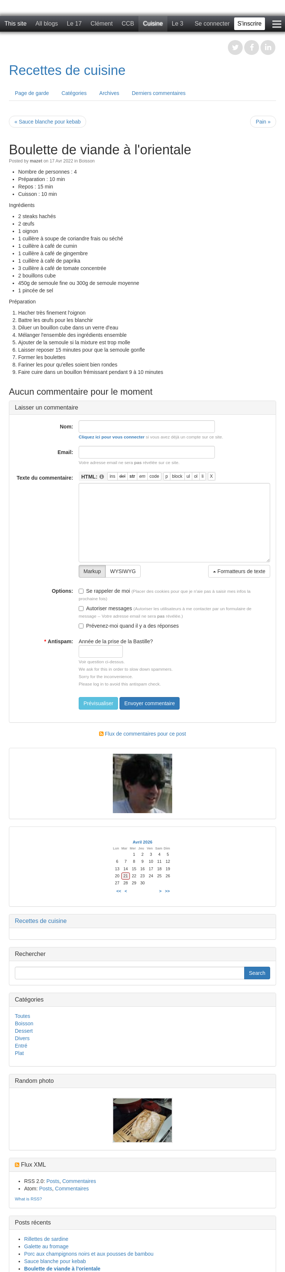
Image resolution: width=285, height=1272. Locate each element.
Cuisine (153, 23)
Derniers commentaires (159, 93)
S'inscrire (250, 23)
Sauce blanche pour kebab (55, 1261)
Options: (62, 591)
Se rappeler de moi (104, 591)
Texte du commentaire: (45, 478)
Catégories (74, 93)
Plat (19, 1053)
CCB (128, 23)
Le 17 (74, 23)
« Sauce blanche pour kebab (47, 122)
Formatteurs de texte (239, 571)
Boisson (87, 161)
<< (118, 891)
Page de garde (32, 93)
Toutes (22, 1016)
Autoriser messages (105, 608)
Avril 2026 (143, 842)
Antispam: (58, 641)
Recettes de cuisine (67, 70)
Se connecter (211, 23)
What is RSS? (28, 1198)
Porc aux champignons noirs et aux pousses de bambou (89, 1254)
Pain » (263, 122)
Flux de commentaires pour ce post (142, 734)
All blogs (47, 23)
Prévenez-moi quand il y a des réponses (129, 626)
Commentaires (79, 1181)
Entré (21, 1046)
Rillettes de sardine (46, 1239)
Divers (22, 1038)
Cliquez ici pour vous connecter (112, 436)
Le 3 (177, 23)
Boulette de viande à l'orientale (62, 1269)
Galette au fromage (46, 1246)
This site (15, 23)
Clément (102, 23)
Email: (65, 452)
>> (167, 891)
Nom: (66, 427)
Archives (109, 93)
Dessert (24, 1031)
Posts (52, 1181)
